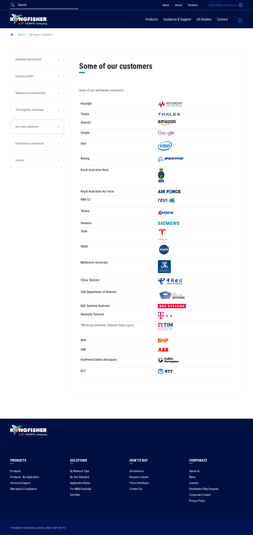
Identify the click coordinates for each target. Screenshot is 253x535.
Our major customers (26, 126)
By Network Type (79, 471)
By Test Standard (79, 477)
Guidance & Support (177, 19)
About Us (194, 471)
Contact (222, 19)
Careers (19, 160)
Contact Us (135, 489)
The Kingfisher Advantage (29, 109)
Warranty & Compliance (23, 489)
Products (151, 19)
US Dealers (204, 19)
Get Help (75, 495)
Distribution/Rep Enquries (204, 489)
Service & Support (20, 483)
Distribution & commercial (29, 143)
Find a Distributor (139, 483)
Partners (193, 5)
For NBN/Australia (80, 489)
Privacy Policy (197, 501)
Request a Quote (138, 477)
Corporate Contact (200, 495)
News (166, 5)
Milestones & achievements (30, 93)
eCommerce (136, 471)
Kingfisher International (28, 59)
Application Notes (80, 483)
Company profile (24, 76)
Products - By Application (24, 477)
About (178, 5)
